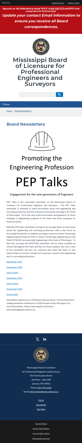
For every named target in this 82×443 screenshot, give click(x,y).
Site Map (41, 409)
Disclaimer (41, 404)
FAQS (41, 400)
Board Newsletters (23, 111)
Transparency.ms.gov (41, 438)
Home (9, 111)
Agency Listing (73, 3)
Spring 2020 (12, 294)
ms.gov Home (41, 423)
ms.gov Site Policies (41, 428)
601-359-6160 (44, 387)
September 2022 (14, 289)
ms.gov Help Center (41, 433)
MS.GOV (6, 3)
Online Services (58, 3)
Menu (6, 104)
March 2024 (12, 272)
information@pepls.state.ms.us (44, 391)
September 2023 (14, 278)
